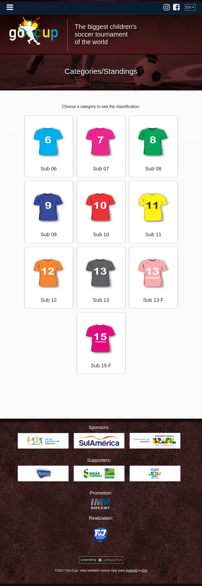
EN (188, 7)
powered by (101, 560)
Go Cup (33, 30)
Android (132, 570)
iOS (144, 570)
